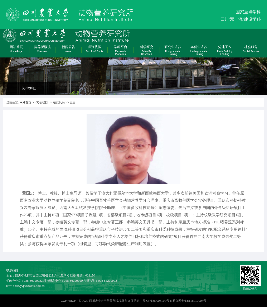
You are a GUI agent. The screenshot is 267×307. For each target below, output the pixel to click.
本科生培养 (199, 50)
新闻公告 (68, 49)
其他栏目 (42, 102)
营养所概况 (42, 49)
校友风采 (59, 102)
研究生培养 (173, 50)
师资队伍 (94, 49)
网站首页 (16, 49)
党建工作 (225, 50)
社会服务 (251, 49)
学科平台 (120, 50)
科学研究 (146, 50)
